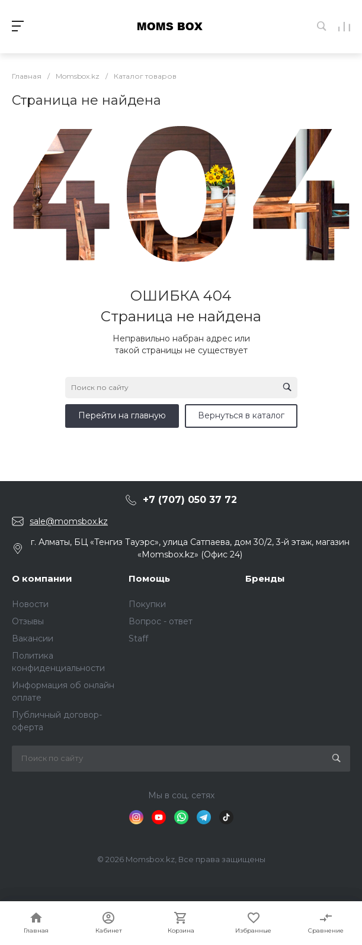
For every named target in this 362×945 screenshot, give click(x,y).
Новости (30, 604)
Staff (138, 638)
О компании (42, 578)
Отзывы (28, 621)
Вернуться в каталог (241, 415)
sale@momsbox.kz (69, 521)
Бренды (265, 578)
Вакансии (32, 638)
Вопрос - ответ (161, 621)
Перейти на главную (122, 415)
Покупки (147, 604)
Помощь (149, 578)
